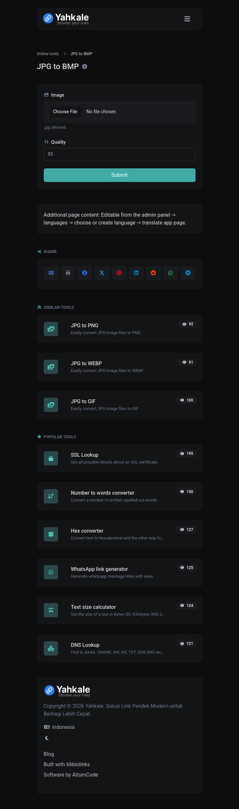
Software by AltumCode (71, 775)
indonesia (59, 727)
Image (54, 95)
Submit (119, 175)
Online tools (48, 53)
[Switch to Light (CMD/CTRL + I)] (47, 738)
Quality (55, 142)
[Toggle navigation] (187, 19)
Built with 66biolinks (67, 764)
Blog (49, 754)
